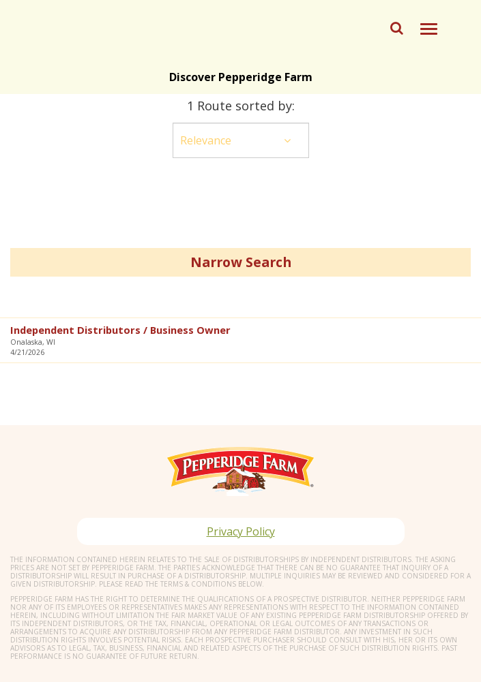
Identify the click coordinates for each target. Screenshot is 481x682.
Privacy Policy (241, 531)
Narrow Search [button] (240, 262)
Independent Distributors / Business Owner (120, 330)
